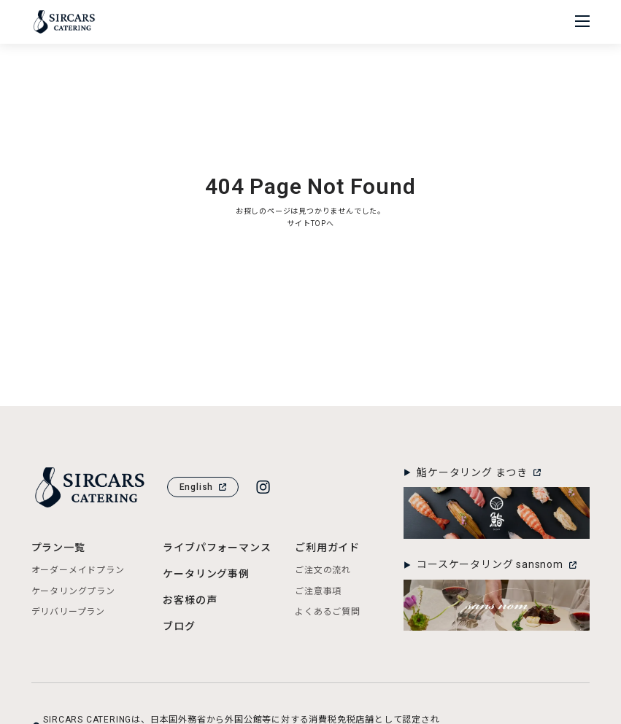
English (203, 487)
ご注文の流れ (323, 570)
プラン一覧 (58, 547)
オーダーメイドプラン (78, 570)
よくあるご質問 (327, 612)
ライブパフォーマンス (217, 547)
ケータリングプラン (73, 591)
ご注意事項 (318, 591)
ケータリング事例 (206, 574)
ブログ (179, 626)
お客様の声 (190, 600)
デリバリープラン (68, 612)
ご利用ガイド (327, 547)
